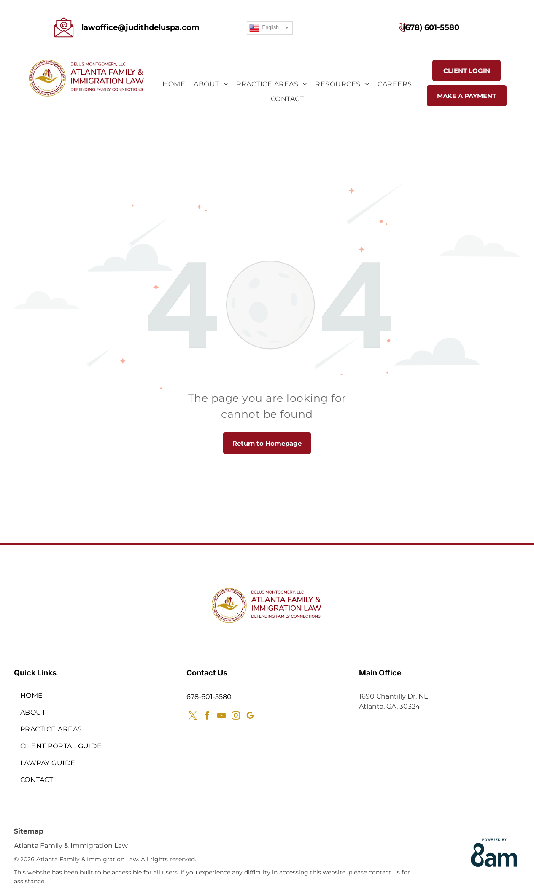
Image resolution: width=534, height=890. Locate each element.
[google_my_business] (250, 716)
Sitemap (28, 831)
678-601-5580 (209, 697)
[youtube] (221, 716)
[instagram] (235, 716)
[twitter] (192, 716)
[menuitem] (173, 84)
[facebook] (207, 716)
